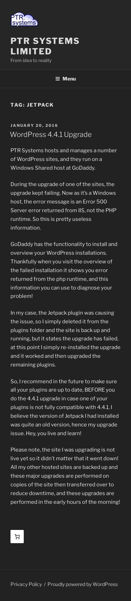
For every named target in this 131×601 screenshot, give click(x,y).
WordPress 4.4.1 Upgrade (51, 134)
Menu (65, 79)
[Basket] (17, 536)
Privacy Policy (26, 584)
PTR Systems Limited (45, 46)
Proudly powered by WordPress (83, 584)
